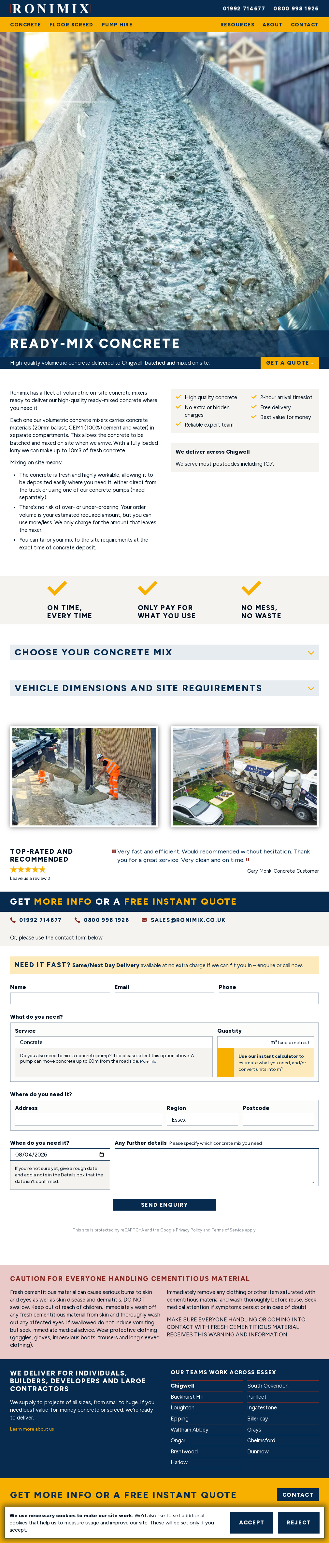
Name (18, 987)
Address (26, 1108)
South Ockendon (268, 1385)
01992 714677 (244, 8)
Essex (267, 1372)
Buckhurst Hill (187, 1396)
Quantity (229, 1030)
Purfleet (256, 1396)
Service (25, 1030)
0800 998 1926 (296, 8)
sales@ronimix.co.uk (188, 920)
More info (148, 1061)
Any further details (141, 1143)
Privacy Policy (189, 1230)
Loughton (182, 1408)
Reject (299, 1522)
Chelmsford (261, 1440)
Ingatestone (262, 1408)
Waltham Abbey (189, 1429)
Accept (252, 1522)
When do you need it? (39, 1143)
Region (176, 1108)
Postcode (256, 1108)
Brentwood (184, 1451)
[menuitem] (25, 24)
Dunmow (258, 1451)
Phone (227, 987)
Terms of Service (227, 1230)
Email (122, 987)
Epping (180, 1418)
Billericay (257, 1418)
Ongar (178, 1440)
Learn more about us (32, 1429)
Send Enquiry (164, 1204)
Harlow (179, 1462)
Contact (298, 1495)
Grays (254, 1429)
